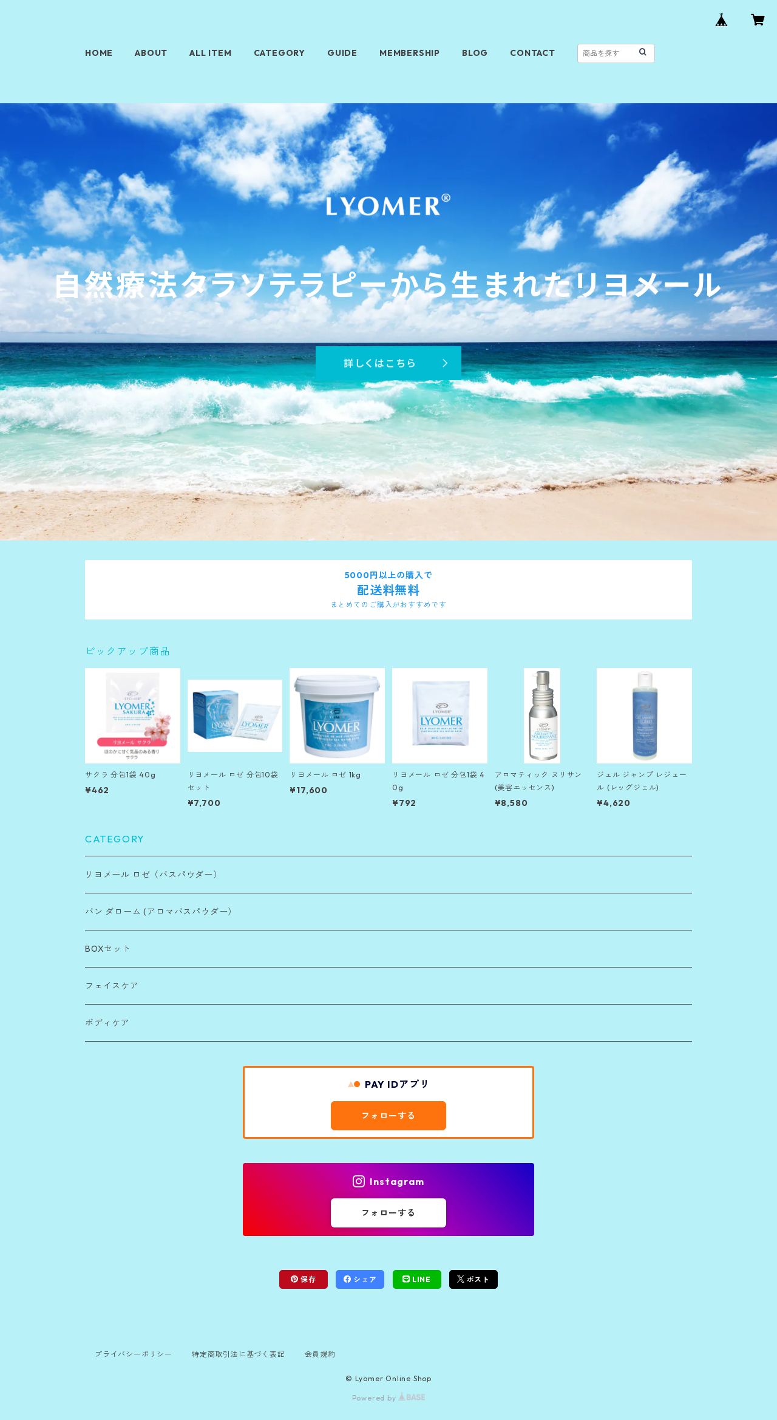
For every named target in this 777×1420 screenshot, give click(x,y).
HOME (99, 52)
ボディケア (107, 1022)
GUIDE (342, 52)
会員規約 (320, 1354)
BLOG (475, 52)
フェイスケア (112, 985)
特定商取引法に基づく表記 (238, 1354)
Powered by (389, 1397)
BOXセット (108, 948)
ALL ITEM (210, 52)
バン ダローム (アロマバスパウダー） (161, 911)
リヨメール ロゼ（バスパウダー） (153, 874)
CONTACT (532, 52)
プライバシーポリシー (133, 1354)
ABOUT (151, 52)
